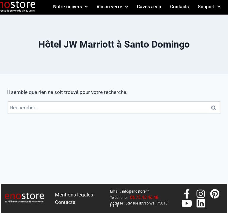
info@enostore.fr (135, 191)
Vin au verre (112, 7)
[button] (70, 7)
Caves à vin (149, 7)
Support (209, 7)
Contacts (179, 7)
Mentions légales (74, 195)
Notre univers (70, 7)
